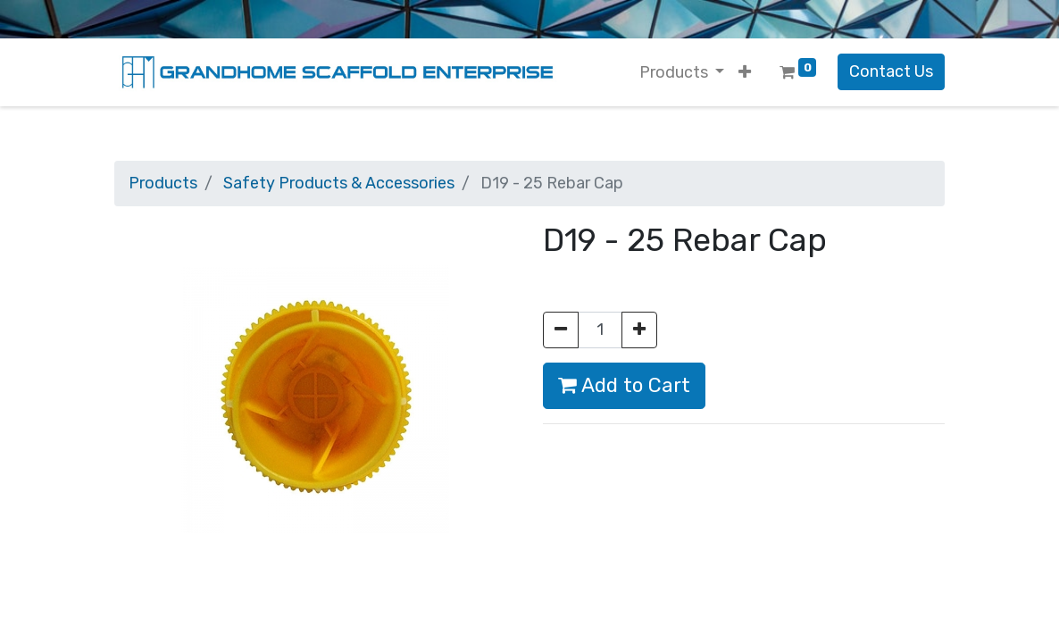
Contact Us (891, 71)
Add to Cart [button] (624, 385)
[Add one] (639, 330)
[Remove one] (561, 330)
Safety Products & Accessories (338, 183)
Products (163, 183)
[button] (744, 73)
